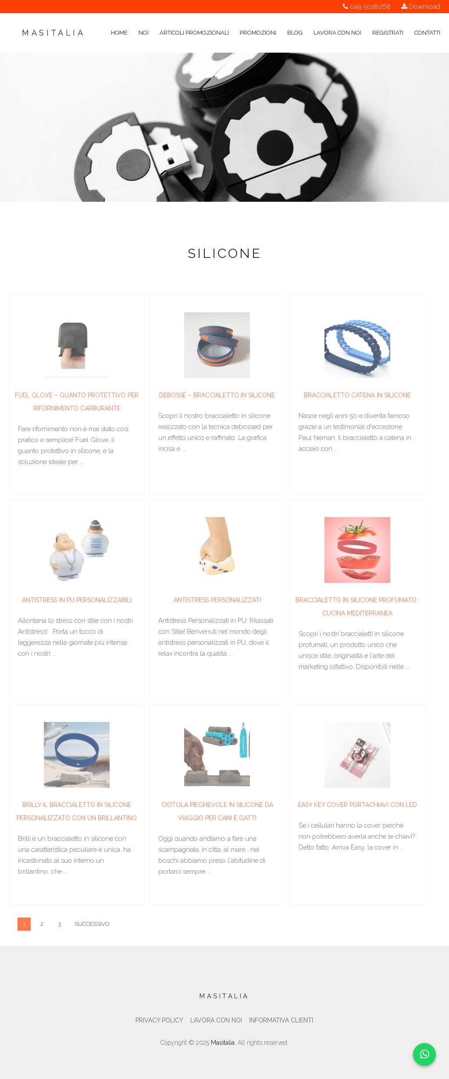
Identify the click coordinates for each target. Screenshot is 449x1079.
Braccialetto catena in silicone (357, 396)
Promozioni (258, 21)
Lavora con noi (337, 21)
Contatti (427, 21)
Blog (295, 21)
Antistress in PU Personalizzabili (77, 601)
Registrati (387, 21)
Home (119, 21)
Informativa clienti (281, 1020)
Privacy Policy (159, 1020)
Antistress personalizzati (217, 601)
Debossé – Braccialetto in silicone (217, 396)
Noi (144, 21)
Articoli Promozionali (194, 21)
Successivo (92, 925)
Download (424, 7)
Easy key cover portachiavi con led (357, 806)
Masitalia (53, 32)
